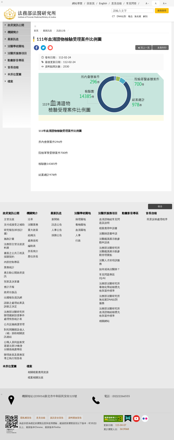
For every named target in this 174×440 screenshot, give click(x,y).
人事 (78, 235)
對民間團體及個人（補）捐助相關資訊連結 (14, 333)
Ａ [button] (155, 3)
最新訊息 (13, 39)
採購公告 (57, 235)
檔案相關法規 (35, 377)
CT (113, 16)
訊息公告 (61, 30)
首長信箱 (13, 67)
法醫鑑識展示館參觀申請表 (109, 240)
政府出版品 (10, 292)
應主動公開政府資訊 (14, 274)
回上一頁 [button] (145, 47)
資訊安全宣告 (56, 417)
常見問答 (131, 3)
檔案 (10, 81)
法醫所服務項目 (17, 53)
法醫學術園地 (16, 46)
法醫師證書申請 (108, 233)
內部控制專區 (11, 261)
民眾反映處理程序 (157, 219)
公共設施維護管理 (14, 324)
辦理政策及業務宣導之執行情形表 (14, 356)
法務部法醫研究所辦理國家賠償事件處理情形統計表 (14, 315)
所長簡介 (33, 251)
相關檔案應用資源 (38, 372)
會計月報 (9, 286)
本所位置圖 (14, 74)
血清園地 (80, 229)
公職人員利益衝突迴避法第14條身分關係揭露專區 (14, 345)
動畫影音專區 (16, 60)
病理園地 (80, 219)
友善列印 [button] (161, 47)
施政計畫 (9, 238)
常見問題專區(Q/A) (107, 276)
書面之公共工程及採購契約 (14, 254)
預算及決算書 (11, 281)
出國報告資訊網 (13, 297)
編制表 (32, 245)
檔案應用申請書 (108, 228)
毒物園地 (80, 224)
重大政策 (33, 229)
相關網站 (104, 320)
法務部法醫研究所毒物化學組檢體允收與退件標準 (109, 287)
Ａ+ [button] (164, 3)
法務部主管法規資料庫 (14, 245)
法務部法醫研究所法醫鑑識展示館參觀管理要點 (109, 251)
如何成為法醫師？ (109, 269)
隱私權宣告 (25, 417)
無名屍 (137, 16)
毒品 (130, 16)
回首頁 (91, 3)
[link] (36, 48)
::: (2, 1)
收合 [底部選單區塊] (160, 206)
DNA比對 (121, 16)
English (103, 3)
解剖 (145, 16)
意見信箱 (116, 3)
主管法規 (9, 219)
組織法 (32, 235)
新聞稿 (55, 219)
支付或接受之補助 (14, 224)
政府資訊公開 (16, 25)
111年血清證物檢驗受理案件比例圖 (69, 39)
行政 (78, 240)
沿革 (30, 219)
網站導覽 (77, 3)
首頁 (36, 30)
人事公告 (57, 229)
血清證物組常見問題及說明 (109, 221)
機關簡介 (13, 32)
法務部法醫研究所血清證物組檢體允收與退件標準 (109, 312)
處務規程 (33, 240)
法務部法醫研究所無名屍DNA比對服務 (109, 299)
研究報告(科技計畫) (13, 231)
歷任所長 (33, 256)
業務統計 (9, 267)
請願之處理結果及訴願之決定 (14, 304)
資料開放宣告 (75, 417)
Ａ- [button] (147, 3)
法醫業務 (33, 224)
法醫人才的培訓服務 (109, 262)
